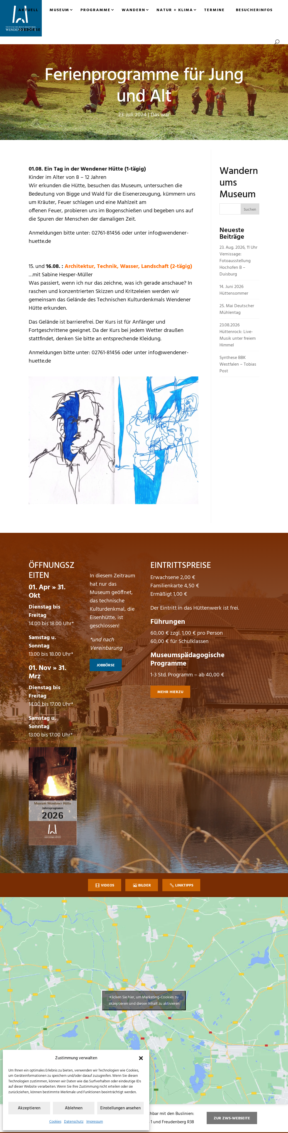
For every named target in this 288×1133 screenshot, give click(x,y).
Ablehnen (73, 1108)
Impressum (94, 1122)
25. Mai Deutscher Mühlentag (236, 309)
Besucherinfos (254, 10)
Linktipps (184, 885)
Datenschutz (74, 1122)
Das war (160, 114)
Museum (59, 10)
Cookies (55, 1122)
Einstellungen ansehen (120, 1108)
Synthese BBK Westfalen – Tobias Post (237, 364)
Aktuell (28, 10)
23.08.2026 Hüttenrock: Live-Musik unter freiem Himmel (237, 335)
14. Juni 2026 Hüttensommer (233, 290)
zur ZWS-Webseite (232, 1118)
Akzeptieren (29, 1108)
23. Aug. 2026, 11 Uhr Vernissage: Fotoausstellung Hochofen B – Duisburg (238, 261)
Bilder (144, 885)
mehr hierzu (170, 692)
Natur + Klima (175, 10)
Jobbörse (29, 30)
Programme (95, 10)
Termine (214, 10)
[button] (141, 1058)
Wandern (133, 10)
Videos (107, 885)
